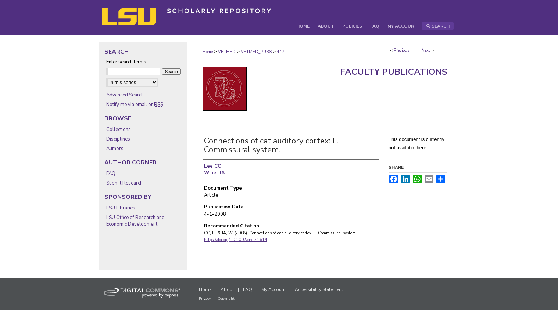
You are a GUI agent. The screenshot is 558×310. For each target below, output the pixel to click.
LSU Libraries (120, 208)
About (227, 289)
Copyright (226, 298)
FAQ (110, 173)
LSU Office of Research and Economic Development (135, 220)
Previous (401, 50)
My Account (273, 289)
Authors (115, 148)
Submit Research (124, 183)
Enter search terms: (126, 62)
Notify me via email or (134, 104)
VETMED (227, 52)
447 (281, 52)
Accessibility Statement (319, 289)
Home (208, 52)
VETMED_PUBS (256, 52)
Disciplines (118, 139)
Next (426, 50)
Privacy (205, 298)
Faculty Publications (393, 72)
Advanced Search (125, 95)
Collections (118, 129)
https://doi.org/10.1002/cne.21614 (235, 239)
